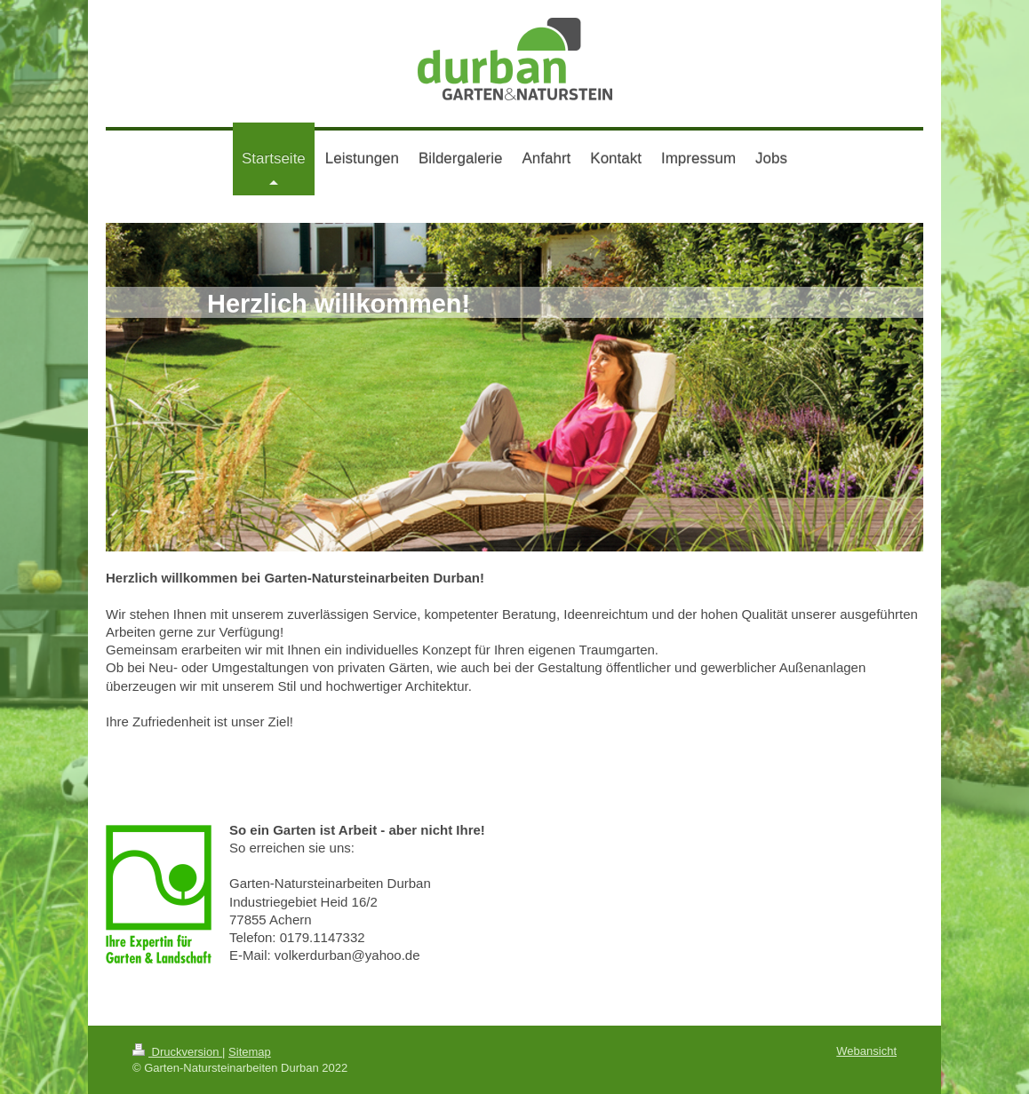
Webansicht (866, 1051)
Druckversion (177, 1051)
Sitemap (249, 1051)
